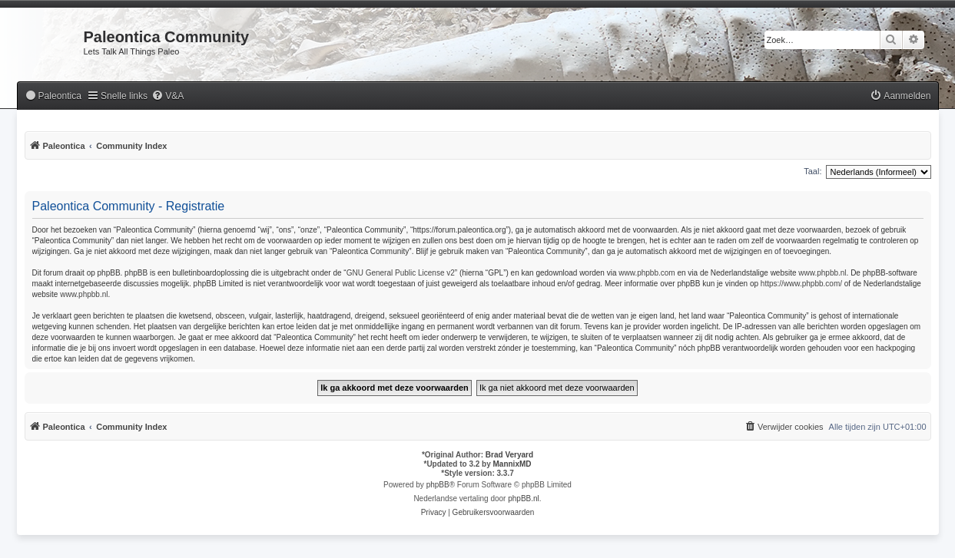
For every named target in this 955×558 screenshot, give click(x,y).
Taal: (812, 171)
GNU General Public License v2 (401, 273)
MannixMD (512, 464)
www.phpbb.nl (822, 273)
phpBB (437, 484)
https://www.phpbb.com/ (801, 283)
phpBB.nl (523, 498)
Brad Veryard (509, 455)
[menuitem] (53, 96)
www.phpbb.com (646, 273)
